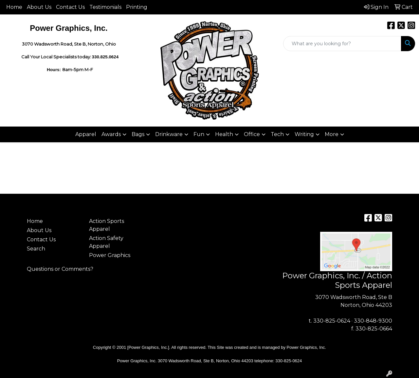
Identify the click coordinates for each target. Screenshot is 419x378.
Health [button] (224, 134)
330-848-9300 (373, 321)
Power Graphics (109, 255)
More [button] (331, 134)
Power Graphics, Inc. (306, 347)
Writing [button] (304, 134)
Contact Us (70, 7)
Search (36, 249)
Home (14, 7)
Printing (136, 7)
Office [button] (252, 134)
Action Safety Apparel (106, 242)
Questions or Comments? (60, 269)
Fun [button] (198, 134)
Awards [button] (111, 134)
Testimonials (105, 7)
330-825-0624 (331, 321)
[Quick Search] (342, 43)
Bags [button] (138, 134)
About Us (39, 7)
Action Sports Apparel (106, 225)
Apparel (85, 134)
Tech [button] (277, 134)
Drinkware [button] (169, 134)
